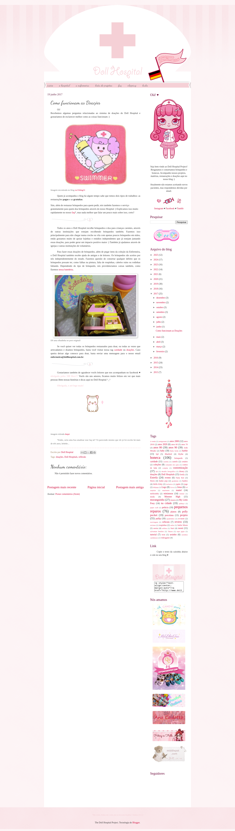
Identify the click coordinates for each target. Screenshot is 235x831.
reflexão (82, 457)
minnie (181, 494)
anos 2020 (162, 444)
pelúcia (165, 507)
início (50, 85)
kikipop (156, 487)
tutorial (153, 534)
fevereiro (160, 351)
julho (159, 322)
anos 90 (172, 447)
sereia (155, 528)
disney (181, 471)
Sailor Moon (182, 525)
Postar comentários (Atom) (67, 494)
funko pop (163, 481)
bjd (157, 454)
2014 (156, 367)
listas (179, 487)
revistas (153, 525)
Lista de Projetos (103, 85)
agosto (159, 317)
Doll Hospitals (70, 457)
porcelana (169, 515)
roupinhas (163, 525)
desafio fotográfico (169, 471)
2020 (156, 279)
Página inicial (96, 487)
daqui (67, 434)
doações (130, 349)
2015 (156, 362)
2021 (156, 274)
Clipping (132, 85)
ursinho (173, 534)
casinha (166, 462)
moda (152, 497)
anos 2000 (174, 441)
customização (180, 467)
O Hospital (64, 85)
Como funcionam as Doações (169, 331)
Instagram (158, 208)
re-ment (181, 518)
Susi (172, 528)
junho (159, 326)
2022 (156, 269)
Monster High (172, 496)
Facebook (170, 208)
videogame (165, 538)
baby (162, 450)
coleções (157, 464)
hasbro (185, 481)
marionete (166, 490)
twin (163, 535)
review (178, 521)
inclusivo (169, 484)
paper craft (154, 508)
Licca (172, 487)
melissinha (154, 493)
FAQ (120, 85)
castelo (175, 461)
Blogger (136, 824)
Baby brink (174, 451)
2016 (156, 357)
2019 (156, 284)
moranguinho (157, 499)
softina (164, 528)
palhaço (181, 503)
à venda (153, 441)
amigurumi (163, 441)
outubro (160, 307)
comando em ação (172, 465)
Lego (164, 487)
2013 (156, 372)
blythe (180, 454)
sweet (180, 528)
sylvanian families (157, 531)
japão (178, 484)
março (159, 346)
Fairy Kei (180, 478)
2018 (156, 289)
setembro (160, 312)
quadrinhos (170, 519)
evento (168, 477)
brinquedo (178, 458)
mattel (178, 490)
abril (158, 342)
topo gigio (181, 531)
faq (73, 212)
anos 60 (174, 444)
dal (157, 471)
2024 (156, 259)
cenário (185, 461)
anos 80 (157, 447)
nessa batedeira (66, 269)
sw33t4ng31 (80, 190)
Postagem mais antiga (130, 487)
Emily (182, 474)
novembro (161, 302)
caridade (118, 349)
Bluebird (168, 454)
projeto (184, 515)
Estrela (154, 477)
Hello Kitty (157, 484)
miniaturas (168, 493)
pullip (158, 518)
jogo (186, 484)
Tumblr (180, 208)
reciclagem (154, 522)
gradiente (175, 481)
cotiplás (165, 468)
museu (173, 500)
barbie (185, 450)
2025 (156, 255)
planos (173, 511)
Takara (170, 531)
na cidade (166, 503)
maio (158, 337)
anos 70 (184, 444)
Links (145, 85)
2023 (156, 264)
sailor (172, 525)
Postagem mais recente (61, 487)
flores (152, 481)
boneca (155, 458)
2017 (156, 293)
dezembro (161, 298)
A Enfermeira (82, 85)
